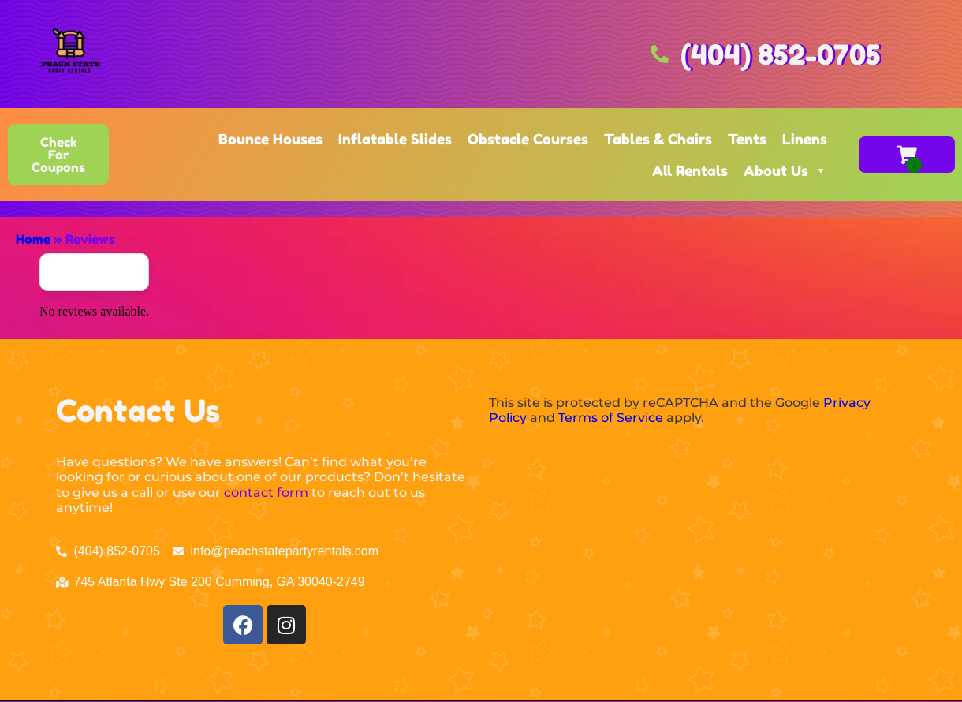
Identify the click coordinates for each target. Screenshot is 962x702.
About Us (785, 170)
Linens (804, 138)
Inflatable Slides (395, 138)
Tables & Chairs (658, 138)
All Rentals (690, 170)
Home (33, 239)
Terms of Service (610, 417)
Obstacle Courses (528, 138)
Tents (747, 138)
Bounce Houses (270, 138)
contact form (266, 492)
